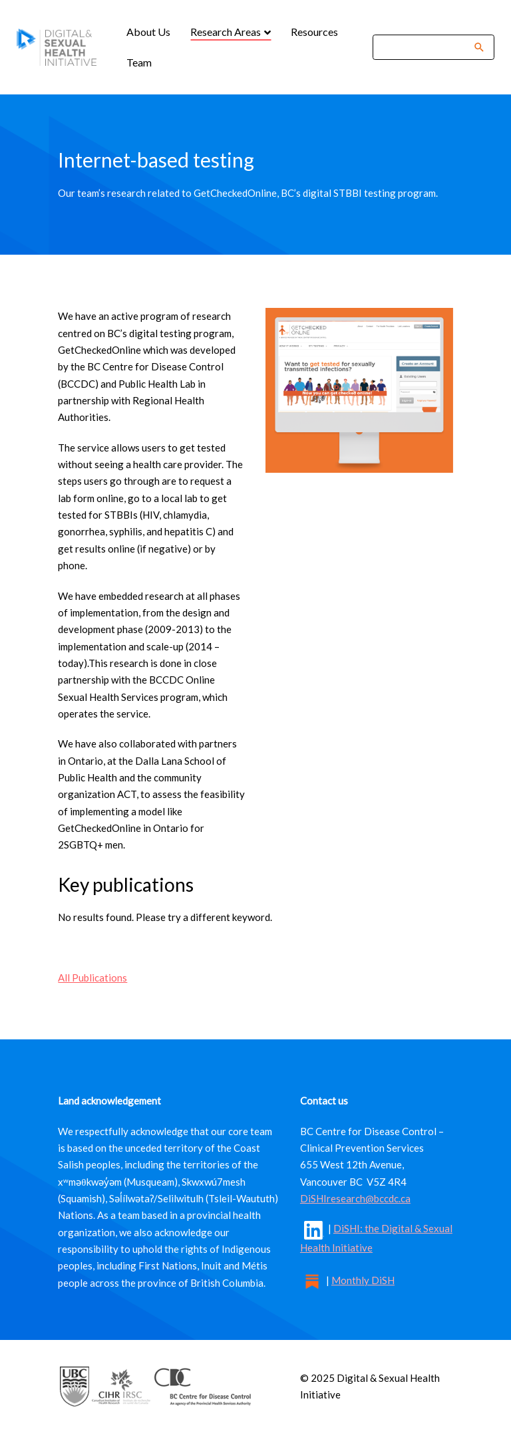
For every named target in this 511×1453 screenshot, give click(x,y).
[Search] (425, 47)
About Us (148, 31)
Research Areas (226, 31)
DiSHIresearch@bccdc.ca (355, 1198)
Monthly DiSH (363, 1280)
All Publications (92, 978)
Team (139, 62)
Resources (314, 31)
